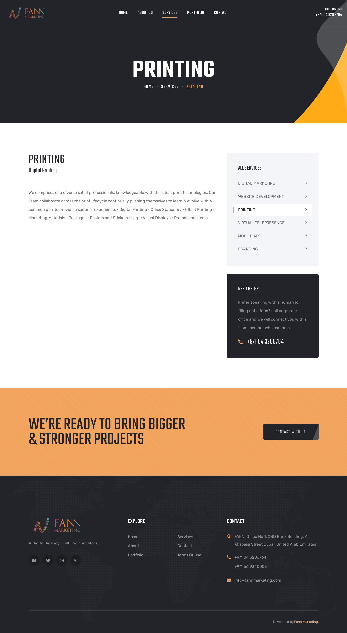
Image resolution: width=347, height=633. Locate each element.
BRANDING (248, 249)
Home (123, 12)
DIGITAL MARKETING (256, 183)
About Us (145, 12)
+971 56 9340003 (250, 566)
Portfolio (195, 12)
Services (169, 12)
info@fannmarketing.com (257, 580)
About (133, 545)
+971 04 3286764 (261, 341)
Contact (221, 12)
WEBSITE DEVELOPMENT (261, 196)
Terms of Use (189, 555)
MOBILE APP (249, 236)
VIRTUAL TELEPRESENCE (261, 222)
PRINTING (246, 209)
